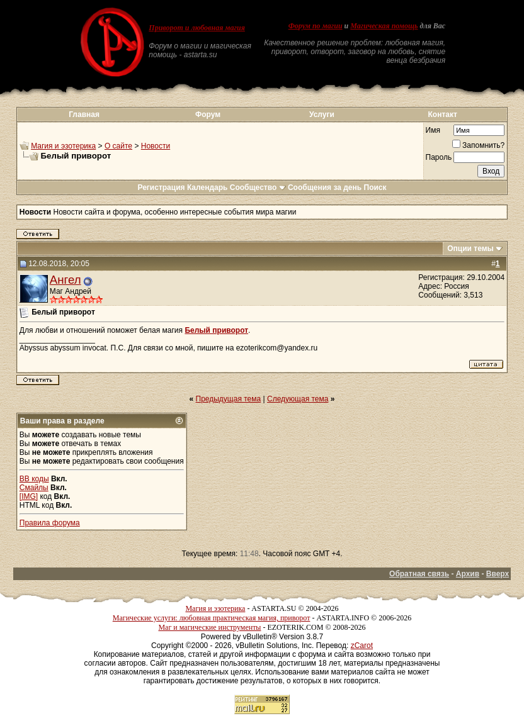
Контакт (442, 114)
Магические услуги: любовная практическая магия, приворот (211, 617)
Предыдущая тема (228, 398)
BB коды (34, 478)
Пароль (439, 157)
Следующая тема (297, 398)
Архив (467, 573)
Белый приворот (216, 330)
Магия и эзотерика (63, 146)
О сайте (118, 146)
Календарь (207, 187)
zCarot (362, 645)
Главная (84, 114)
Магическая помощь (384, 25)
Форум (207, 114)
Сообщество (258, 187)
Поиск (375, 187)
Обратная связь (419, 573)
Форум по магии (315, 25)
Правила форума (50, 522)
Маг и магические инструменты (209, 627)
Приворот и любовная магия (197, 27)
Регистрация (161, 187)
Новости (155, 146)
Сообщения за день (325, 187)
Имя (433, 130)
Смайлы (34, 487)
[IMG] (29, 496)
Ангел (65, 279)
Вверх (497, 573)
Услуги (321, 114)
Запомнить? (478, 145)
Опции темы (470, 248)
